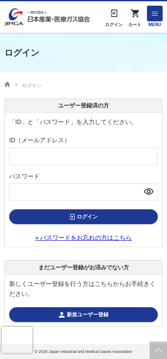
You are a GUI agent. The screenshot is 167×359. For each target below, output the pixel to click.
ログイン (87, 217)
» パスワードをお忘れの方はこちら (83, 237)
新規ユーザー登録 (88, 315)
